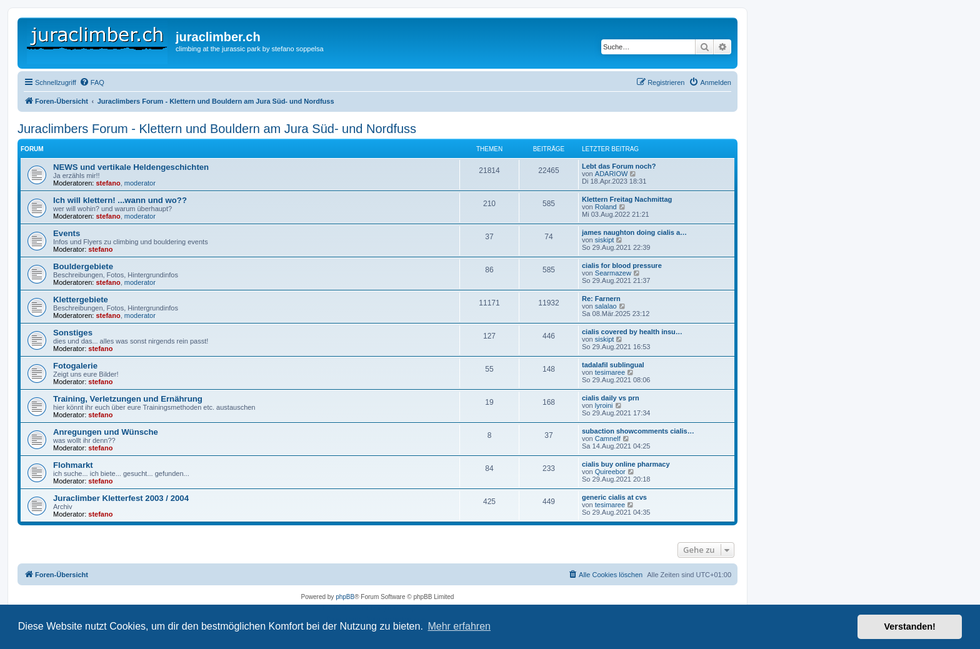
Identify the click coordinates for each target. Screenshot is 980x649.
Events (66, 233)
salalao (606, 306)
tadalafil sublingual (613, 365)
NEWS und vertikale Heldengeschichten (131, 167)
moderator (140, 183)
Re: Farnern (601, 298)
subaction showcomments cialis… (638, 431)
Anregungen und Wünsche (105, 432)
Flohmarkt (73, 465)
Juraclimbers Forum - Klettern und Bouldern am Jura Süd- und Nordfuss (217, 129)
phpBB (345, 596)
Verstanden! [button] (910, 627)
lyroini (604, 405)
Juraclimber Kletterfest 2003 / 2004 (121, 498)
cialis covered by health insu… (632, 331)
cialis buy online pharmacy (626, 464)
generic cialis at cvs (614, 497)
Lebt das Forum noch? (619, 166)
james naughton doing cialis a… (634, 232)
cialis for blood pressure (622, 265)
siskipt (604, 240)
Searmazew (613, 273)
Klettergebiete (80, 299)
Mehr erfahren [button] (459, 626)
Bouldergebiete (83, 266)
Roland (606, 207)
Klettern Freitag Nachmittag (627, 199)
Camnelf (608, 438)
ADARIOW (611, 173)
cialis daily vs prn (610, 398)
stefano (108, 183)
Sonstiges (72, 332)
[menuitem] (91, 82)
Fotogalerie (75, 365)
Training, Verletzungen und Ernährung (127, 399)
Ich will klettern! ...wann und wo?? (120, 200)
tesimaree (610, 372)
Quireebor (610, 471)
